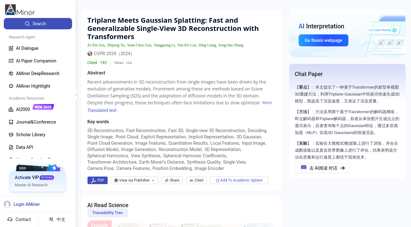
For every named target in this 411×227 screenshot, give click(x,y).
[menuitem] (38, 23)
